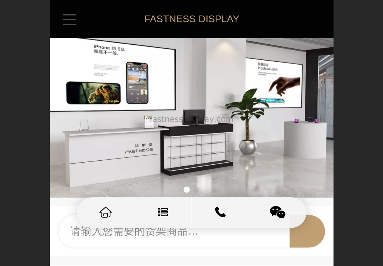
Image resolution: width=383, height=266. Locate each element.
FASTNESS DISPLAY (191, 18)
